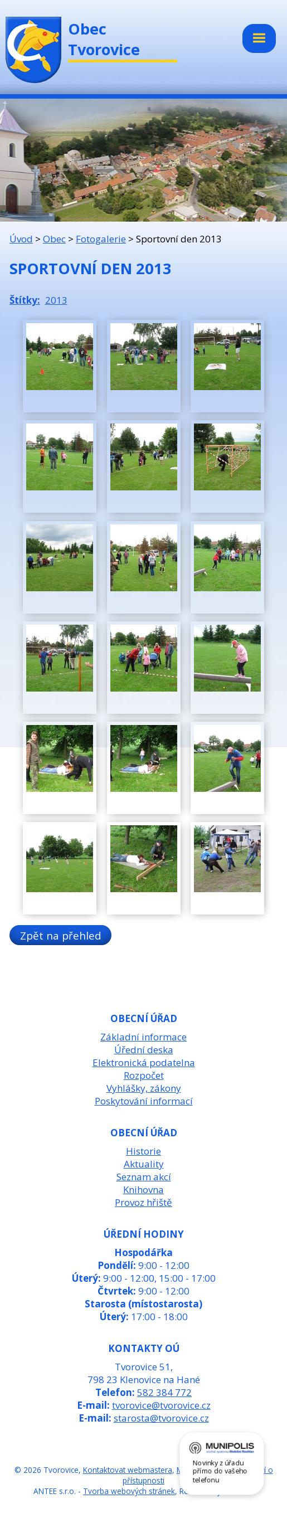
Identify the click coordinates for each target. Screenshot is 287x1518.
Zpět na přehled (60, 935)
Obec (54, 238)
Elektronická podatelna (144, 1062)
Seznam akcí (143, 1176)
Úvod (21, 238)
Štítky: (24, 300)
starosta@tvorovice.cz (161, 1418)
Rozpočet (144, 1075)
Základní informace (143, 1036)
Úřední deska (143, 1049)
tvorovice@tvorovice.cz (161, 1405)
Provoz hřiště (143, 1202)
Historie (143, 1151)
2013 (56, 300)
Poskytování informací (144, 1100)
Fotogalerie (101, 238)
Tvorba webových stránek (129, 1491)
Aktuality (144, 1163)
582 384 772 (164, 1392)
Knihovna (143, 1189)
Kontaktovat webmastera (127, 1470)
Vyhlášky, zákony (143, 1088)
